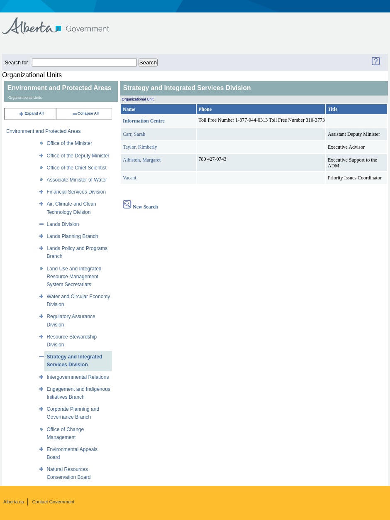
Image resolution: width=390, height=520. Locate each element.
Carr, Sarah (134, 134)
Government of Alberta (62, 21)
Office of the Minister (69, 143)
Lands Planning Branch (72, 236)
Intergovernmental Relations (77, 377)
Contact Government (53, 501)
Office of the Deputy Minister (77, 156)
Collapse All (85, 113)
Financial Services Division (76, 192)
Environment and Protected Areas (43, 131)
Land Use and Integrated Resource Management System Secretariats (73, 276)
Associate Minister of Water (76, 180)
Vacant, (130, 178)
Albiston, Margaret (142, 160)
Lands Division (62, 224)
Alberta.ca (13, 501)
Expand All (31, 113)
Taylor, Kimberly (140, 147)
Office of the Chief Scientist (76, 168)
